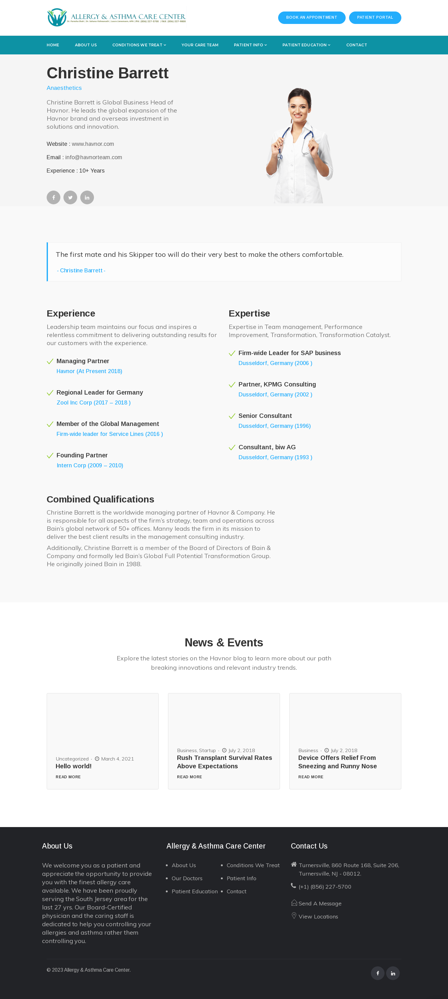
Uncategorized (72, 759)
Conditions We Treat (253, 865)
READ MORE (68, 777)
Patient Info (241, 878)
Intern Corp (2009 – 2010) (90, 465)
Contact (237, 891)
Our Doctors (187, 878)
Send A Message (320, 903)
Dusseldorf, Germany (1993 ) (275, 457)
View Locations (318, 916)
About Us (184, 865)
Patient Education (195, 891)
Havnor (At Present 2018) (89, 371)
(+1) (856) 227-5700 (325, 886)
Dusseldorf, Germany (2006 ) (275, 363)
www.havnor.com (93, 144)
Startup (207, 750)
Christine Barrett (81, 270)
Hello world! (74, 766)
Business (187, 750)
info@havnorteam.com (93, 157)
